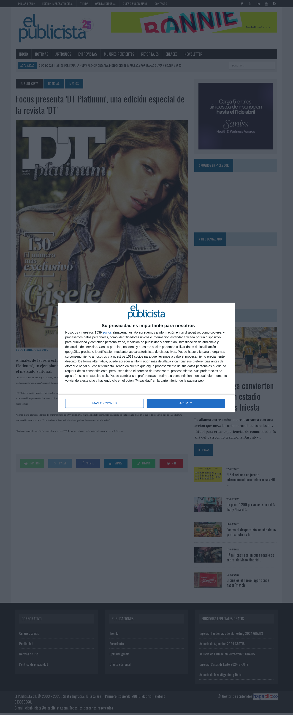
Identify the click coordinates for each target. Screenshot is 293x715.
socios (107, 332)
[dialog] (146, 357)
